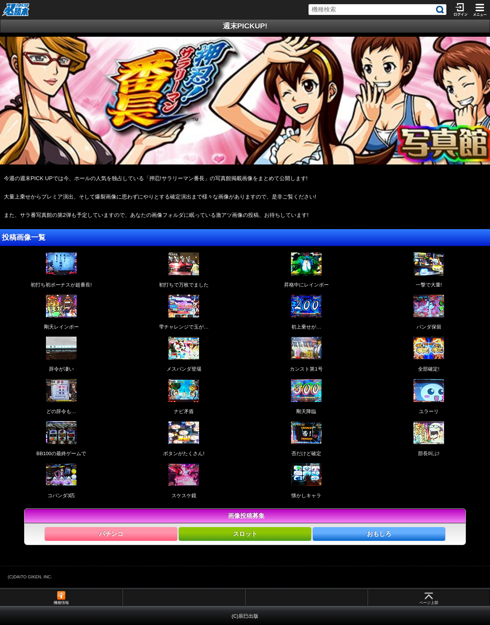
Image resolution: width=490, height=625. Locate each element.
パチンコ (111, 534)
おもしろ (379, 534)
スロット (245, 534)
